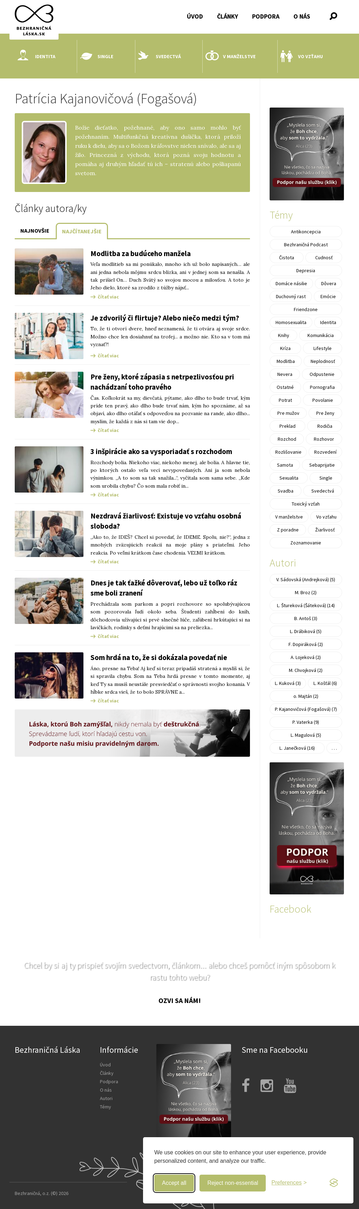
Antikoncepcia (306, 231)
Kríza (285, 348)
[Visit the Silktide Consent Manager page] (333, 1183)
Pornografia (322, 387)
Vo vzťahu (301, 56)
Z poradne (288, 530)
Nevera (284, 374)
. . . (334, 748)
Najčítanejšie (82, 231)
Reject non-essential (232, 1183)
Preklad (287, 426)
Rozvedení (325, 452)
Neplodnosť (323, 361)
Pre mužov (288, 413)
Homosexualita (291, 322)
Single (96, 56)
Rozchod (287, 439)
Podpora (265, 16)
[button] (333, 16)
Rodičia (324, 426)
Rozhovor (324, 439)
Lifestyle (322, 348)
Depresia (305, 270)
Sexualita (288, 478)
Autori (106, 1098)
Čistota (286, 257)
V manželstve (230, 56)
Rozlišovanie (288, 452)
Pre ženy (325, 413)
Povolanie (322, 400)
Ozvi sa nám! (179, 1000)
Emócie (328, 296)
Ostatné (285, 387)
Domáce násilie (291, 283)
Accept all (174, 1183)
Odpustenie (322, 374)
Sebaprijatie (322, 465)
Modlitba (286, 361)
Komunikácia (320, 335)
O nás (301, 16)
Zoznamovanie (305, 543)
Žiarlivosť (325, 530)
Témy (105, 1107)
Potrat (285, 400)
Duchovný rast (291, 296)
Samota (285, 465)
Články (227, 16)
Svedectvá (159, 56)
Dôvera (328, 283)
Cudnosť (324, 257)
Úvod (195, 16)
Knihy (283, 335)
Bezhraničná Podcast (306, 244)
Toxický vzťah (306, 504)
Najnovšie (34, 230)
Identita (36, 56)
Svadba (285, 491)
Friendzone (306, 309)
